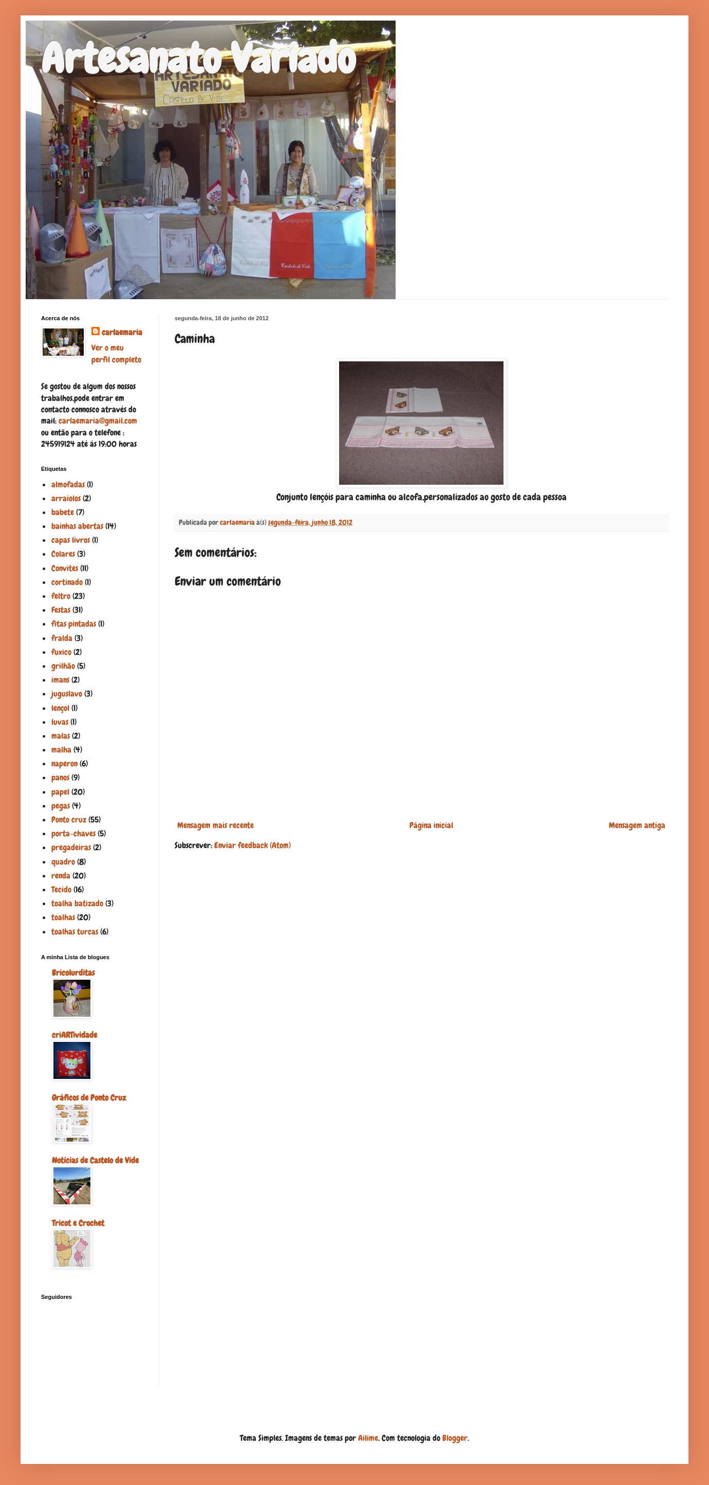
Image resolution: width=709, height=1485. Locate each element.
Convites (64, 568)
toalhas (63, 917)
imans (60, 679)
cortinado (67, 582)
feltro (60, 596)
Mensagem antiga (637, 825)
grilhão (63, 666)
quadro (63, 861)
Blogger (455, 1438)
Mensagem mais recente (215, 825)
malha (61, 749)
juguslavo (66, 693)
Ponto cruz (68, 819)
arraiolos (66, 498)
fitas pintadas (73, 623)
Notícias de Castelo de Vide (95, 1160)
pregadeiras (71, 847)
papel (60, 791)
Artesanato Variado (198, 58)
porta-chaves (73, 833)
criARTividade (74, 1035)
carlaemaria (122, 332)
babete (62, 512)
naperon (64, 763)
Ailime (368, 1438)
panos (60, 777)
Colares (63, 553)
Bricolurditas (73, 972)
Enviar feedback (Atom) (252, 845)
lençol (60, 708)
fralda (61, 638)
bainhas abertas (77, 526)
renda (60, 875)
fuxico (61, 652)
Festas (60, 609)
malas (60, 735)
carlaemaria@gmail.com (98, 420)
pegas (60, 805)
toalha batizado (77, 903)
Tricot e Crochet (78, 1223)
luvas (59, 722)
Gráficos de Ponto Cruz (89, 1097)
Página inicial (431, 825)
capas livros (70, 540)
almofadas (68, 484)
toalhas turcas (74, 931)
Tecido (61, 889)
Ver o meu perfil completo (116, 353)
